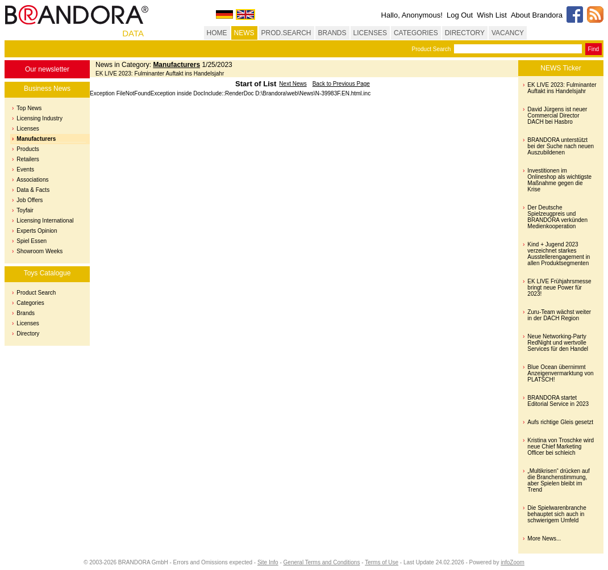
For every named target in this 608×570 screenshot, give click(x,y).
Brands (25, 313)
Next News (292, 84)
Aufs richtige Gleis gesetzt (560, 422)
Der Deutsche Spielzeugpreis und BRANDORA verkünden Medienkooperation (557, 216)
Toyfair (24, 210)
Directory (27, 333)
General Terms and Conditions (322, 562)
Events (25, 169)
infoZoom (512, 562)
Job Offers (29, 200)
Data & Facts (32, 190)
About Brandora (537, 15)
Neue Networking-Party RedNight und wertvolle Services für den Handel (557, 342)
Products (27, 149)
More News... (544, 538)
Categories (30, 303)
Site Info (267, 562)
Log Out (460, 15)
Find (593, 49)
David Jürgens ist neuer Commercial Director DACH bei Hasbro (557, 115)
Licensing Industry (39, 118)
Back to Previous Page (341, 84)
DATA (133, 33)
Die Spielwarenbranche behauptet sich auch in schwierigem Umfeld (556, 514)
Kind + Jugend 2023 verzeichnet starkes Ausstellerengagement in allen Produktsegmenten (558, 253)
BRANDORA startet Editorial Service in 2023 (558, 401)
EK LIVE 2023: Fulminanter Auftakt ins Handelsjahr (561, 88)
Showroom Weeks (39, 251)
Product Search (431, 49)
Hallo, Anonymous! (412, 15)
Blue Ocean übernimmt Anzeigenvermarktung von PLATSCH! (560, 373)
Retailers (27, 159)
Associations (32, 180)
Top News (28, 108)
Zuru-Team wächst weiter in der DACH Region (559, 315)
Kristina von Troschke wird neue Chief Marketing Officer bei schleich (560, 446)
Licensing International (44, 220)
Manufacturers (36, 139)
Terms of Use (381, 562)
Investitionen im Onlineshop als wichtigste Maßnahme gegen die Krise (559, 179)
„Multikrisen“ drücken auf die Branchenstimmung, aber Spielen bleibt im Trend (558, 480)
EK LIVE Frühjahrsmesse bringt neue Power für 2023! (559, 287)
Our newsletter (47, 69)
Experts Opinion (36, 231)
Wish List (492, 15)
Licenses (27, 128)
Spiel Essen (31, 241)
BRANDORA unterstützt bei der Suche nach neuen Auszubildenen (560, 146)
